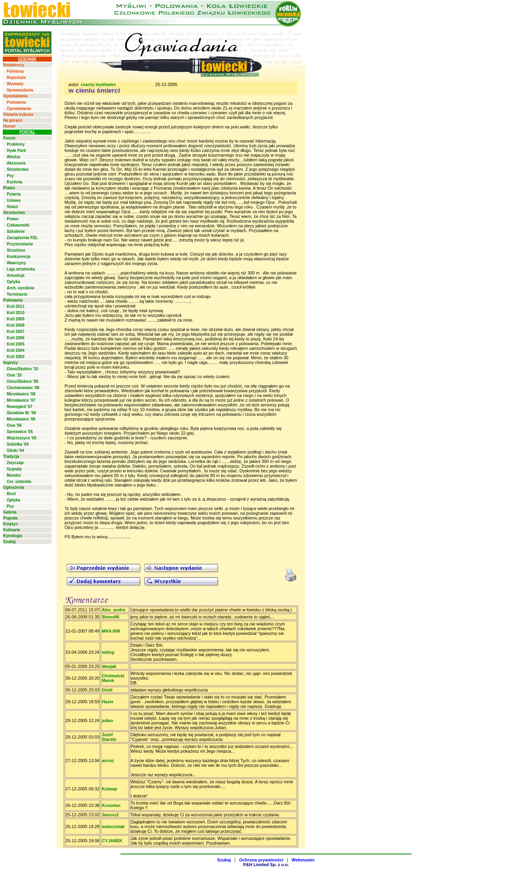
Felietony (15, 71)
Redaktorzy (13, 65)
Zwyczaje (15, 463)
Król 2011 (15, 306)
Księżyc (10, 524)
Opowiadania (15, 96)
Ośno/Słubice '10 (22, 369)
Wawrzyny (16, 263)
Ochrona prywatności (261, 860)
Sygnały (14, 469)
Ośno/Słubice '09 (22, 381)
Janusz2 (110, 814)
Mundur (14, 475)
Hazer (107, 701)
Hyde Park (16, 150)
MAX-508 (111, 631)
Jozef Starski (109, 737)
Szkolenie (16, 231)
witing (108, 652)
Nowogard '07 (19, 406)
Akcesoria (16, 163)
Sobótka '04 (18, 444)
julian (107, 720)
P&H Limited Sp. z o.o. (266, 864)
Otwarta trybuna (18, 114)
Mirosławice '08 (21, 394)
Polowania (16, 102)
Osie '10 (14, 375)
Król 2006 (15, 338)
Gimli (107, 689)
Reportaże (16, 77)
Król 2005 (15, 344)
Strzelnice (16, 250)
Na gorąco (12, 120)
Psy (10, 176)
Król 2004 (15, 350)
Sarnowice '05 (20, 432)
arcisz (108, 760)
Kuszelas (111, 805)
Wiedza (13, 157)
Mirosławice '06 (21, 419)
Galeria (9, 512)
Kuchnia (14, 182)
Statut (12, 207)
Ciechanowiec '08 (23, 388)
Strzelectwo (18, 169)
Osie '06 (14, 425)
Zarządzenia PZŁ (22, 238)
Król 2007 (15, 331)
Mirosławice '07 (21, 400)
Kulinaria (11, 530)
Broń (11, 494)
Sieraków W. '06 (21, 413)
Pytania (14, 194)
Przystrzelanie (20, 244)
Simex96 (110, 616)
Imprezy (10, 362)
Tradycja (11, 456)
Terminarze (17, 294)
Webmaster (303, 860)
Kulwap (109, 788)
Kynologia (12, 536)
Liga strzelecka (21, 269)
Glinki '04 (15, 450)
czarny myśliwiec (98, 84)
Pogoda (10, 518)
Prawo (9, 188)
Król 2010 (15, 313)
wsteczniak (113, 826)
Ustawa (13, 200)
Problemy (16, 144)
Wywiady (15, 84)
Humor (9, 126)
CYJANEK (112, 840)
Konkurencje (19, 256)
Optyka (13, 282)
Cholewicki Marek (113, 678)
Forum (9, 138)
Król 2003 (15, 357)
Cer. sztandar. (19, 481)
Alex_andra (113, 609)
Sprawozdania (20, 90)
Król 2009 (15, 319)
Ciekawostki (18, 225)
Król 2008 (15, 325)
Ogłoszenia (13, 487)
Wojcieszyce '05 (21, 438)
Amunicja (15, 275)
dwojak (109, 666)
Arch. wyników (20, 288)
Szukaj (9, 541)
